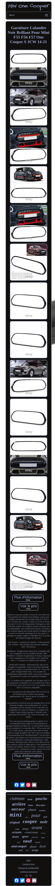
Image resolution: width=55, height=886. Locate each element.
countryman (31, 832)
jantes (26, 817)
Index (28, 860)
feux (30, 805)
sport (25, 836)
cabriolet (34, 837)
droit (42, 846)
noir (44, 821)
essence (42, 810)
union (43, 837)
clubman (17, 798)
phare (32, 810)
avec (29, 799)
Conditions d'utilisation (28, 872)
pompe (35, 850)
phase (33, 846)
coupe (17, 829)
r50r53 (43, 833)
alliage (25, 829)
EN (26, 875)
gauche (41, 798)
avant (37, 827)
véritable (17, 832)
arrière (19, 804)
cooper (30, 821)
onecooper (19, 846)
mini (16, 815)
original (15, 822)
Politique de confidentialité (28, 868)
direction (40, 805)
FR (30, 875)
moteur (18, 809)
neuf (27, 841)
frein (27, 850)
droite (15, 836)
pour (35, 815)
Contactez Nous (28, 864)
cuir (18, 842)
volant (37, 842)
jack (45, 817)
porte (21, 850)
